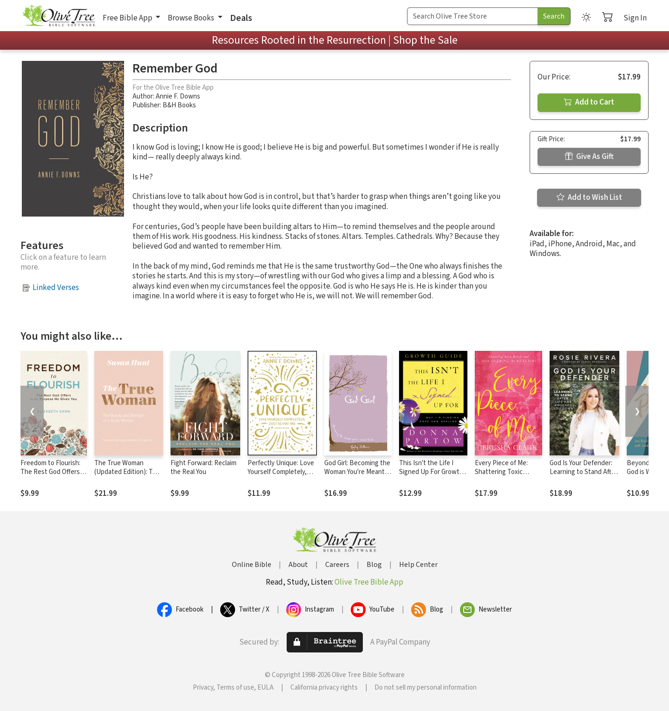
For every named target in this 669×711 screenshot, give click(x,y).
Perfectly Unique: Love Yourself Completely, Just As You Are (281, 472)
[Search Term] (472, 16)
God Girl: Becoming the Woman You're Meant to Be (357, 472)
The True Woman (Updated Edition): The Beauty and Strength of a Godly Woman (127, 476)
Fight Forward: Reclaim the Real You (203, 467)
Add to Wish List (589, 197)
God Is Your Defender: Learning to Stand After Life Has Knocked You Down (583, 476)
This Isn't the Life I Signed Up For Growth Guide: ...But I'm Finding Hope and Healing (432, 476)
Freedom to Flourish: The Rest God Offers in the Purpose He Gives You (53, 476)
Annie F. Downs (178, 96)
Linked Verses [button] (56, 287)
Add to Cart (589, 102)
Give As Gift (589, 156)
